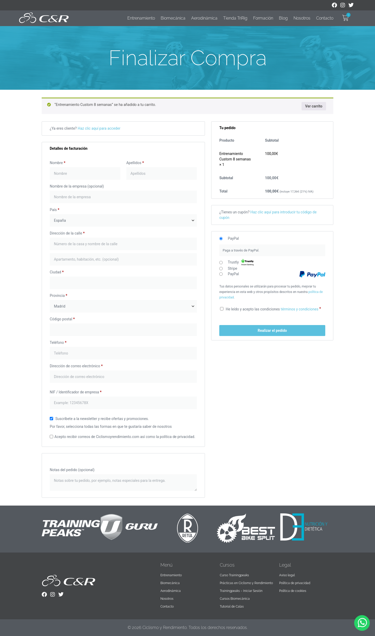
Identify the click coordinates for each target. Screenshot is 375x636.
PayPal (233, 239)
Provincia (58, 295)
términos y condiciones (299, 309)
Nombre (57, 163)
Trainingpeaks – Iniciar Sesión (241, 591)
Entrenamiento (141, 18)
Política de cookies (292, 591)
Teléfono (58, 342)
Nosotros (301, 18)
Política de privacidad (294, 583)
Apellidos (135, 163)
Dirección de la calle (67, 233)
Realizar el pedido (272, 330)
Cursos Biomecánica (235, 599)
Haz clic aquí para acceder (99, 128)
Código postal (62, 319)
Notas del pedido (72, 470)
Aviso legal (287, 575)
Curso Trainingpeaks (234, 575)
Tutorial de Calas (232, 606)
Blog (283, 18)
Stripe (232, 269)
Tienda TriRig (235, 18)
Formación (263, 18)
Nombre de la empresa (77, 186)
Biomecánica (173, 18)
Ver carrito (313, 106)
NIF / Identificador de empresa (76, 392)
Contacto (324, 18)
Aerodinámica (204, 18)
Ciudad (57, 272)
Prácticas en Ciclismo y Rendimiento (246, 583)
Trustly (241, 262)
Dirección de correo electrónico (76, 366)
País (54, 210)
